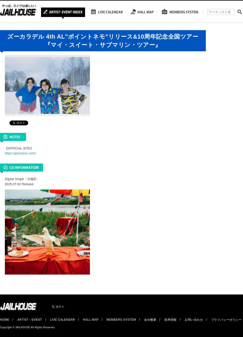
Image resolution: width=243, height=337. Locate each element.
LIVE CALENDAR (62, 319)
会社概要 (150, 319)
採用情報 (170, 319)
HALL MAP (91, 319)
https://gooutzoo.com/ (20, 153)
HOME (4, 319)
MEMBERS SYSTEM (121, 319)
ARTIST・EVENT (29, 319)
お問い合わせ (194, 319)
